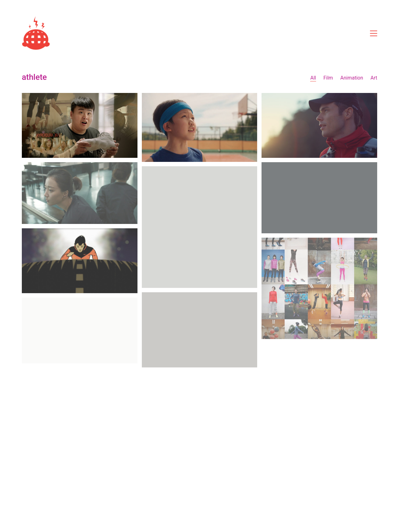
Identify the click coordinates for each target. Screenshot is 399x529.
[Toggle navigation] (373, 33)
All (313, 78)
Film (328, 78)
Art (374, 78)
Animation (351, 78)
